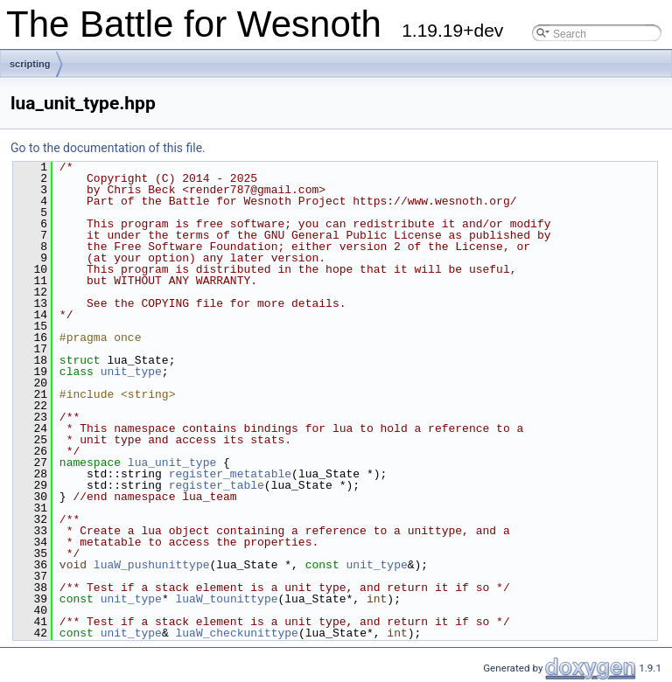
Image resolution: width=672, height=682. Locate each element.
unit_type (131, 371)
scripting (30, 64)
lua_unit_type (172, 462)
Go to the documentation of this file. (108, 148)
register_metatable (230, 474)
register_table (216, 485)
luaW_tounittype (226, 599)
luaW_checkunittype (236, 633)
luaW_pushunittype (152, 565)
